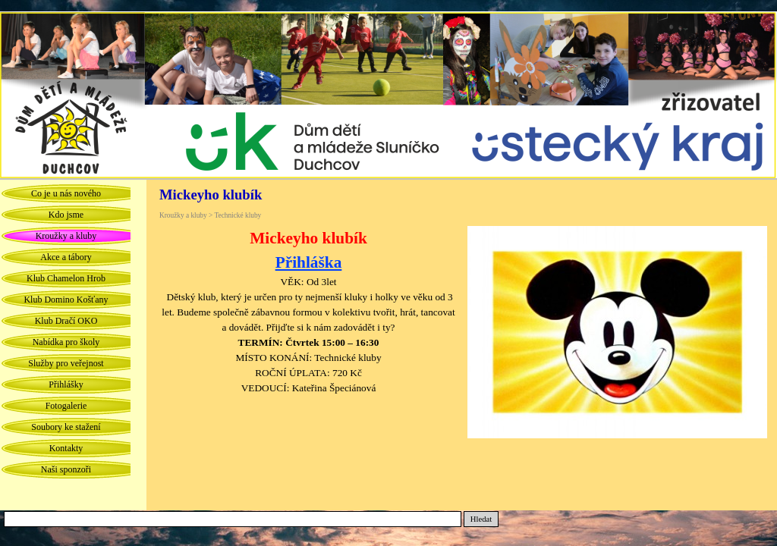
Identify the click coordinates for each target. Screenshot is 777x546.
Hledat (481, 519)
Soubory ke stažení (65, 427)
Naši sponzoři (66, 469)
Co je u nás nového (66, 193)
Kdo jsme (66, 214)
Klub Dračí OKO (66, 320)
